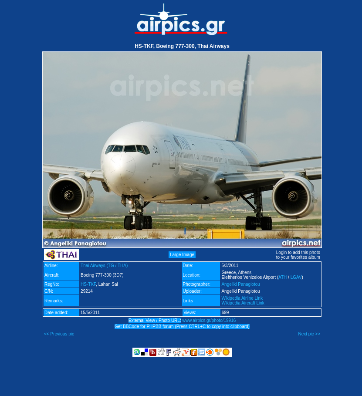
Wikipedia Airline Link (242, 298)
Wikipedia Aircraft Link (242, 303)
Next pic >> (309, 334)
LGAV (296, 277)
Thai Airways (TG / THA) (104, 265)
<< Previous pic (59, 334)
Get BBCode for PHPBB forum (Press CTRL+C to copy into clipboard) (182, 326)
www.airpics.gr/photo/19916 (209, 320)
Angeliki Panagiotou (240, 284)
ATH (282, 277)
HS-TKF (88, 284)
